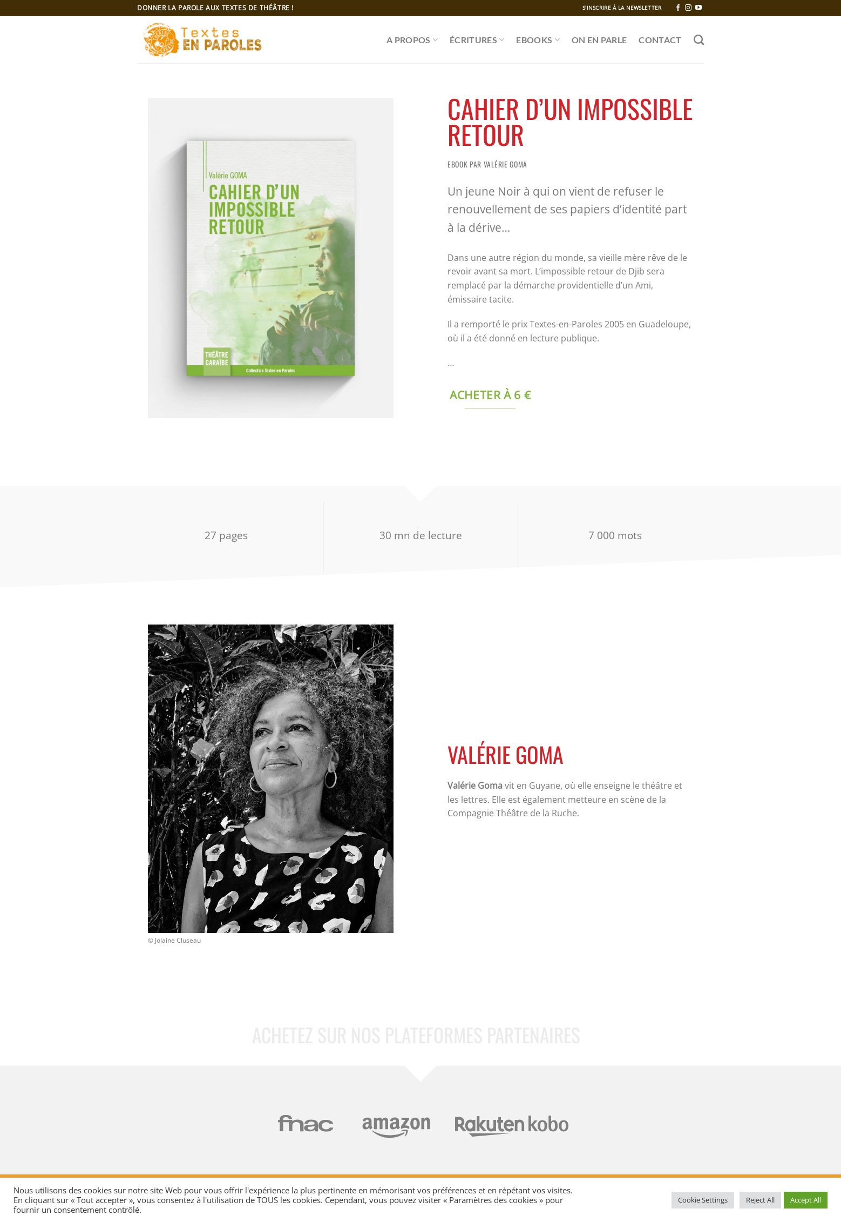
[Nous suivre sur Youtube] (698, 8)
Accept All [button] (805, 1200)
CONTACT (660, 40)
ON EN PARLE (599, 40)
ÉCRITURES (477, 40)
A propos (412, 40)
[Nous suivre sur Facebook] (678, 8)
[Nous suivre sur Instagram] (688, 8)
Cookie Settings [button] (703, 1200)
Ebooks (537, 40)
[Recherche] (699, 39)
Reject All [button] (760, 1200)
